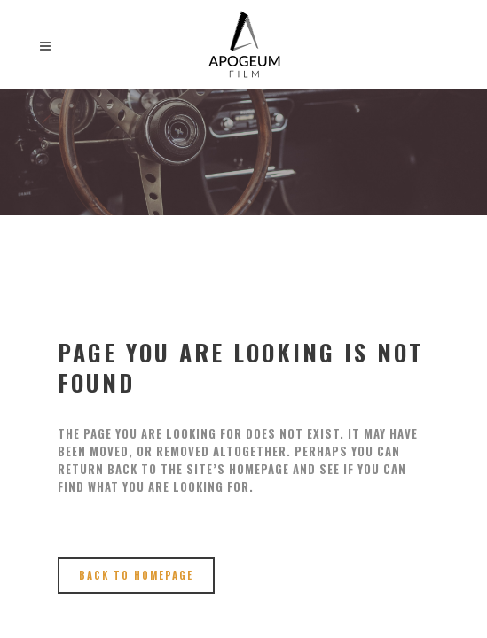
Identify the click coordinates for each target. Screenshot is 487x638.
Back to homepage (136, 575)
